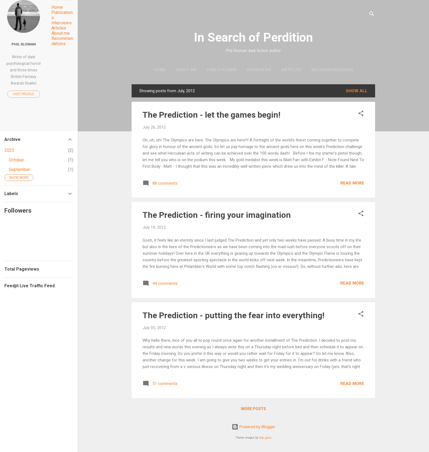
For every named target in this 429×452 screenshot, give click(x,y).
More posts (253, 409)
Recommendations (332, 69)
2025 (9, 150)
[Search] (372, 15)
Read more (352, 183)
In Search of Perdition (253, 37)
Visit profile (23, 94)
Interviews (259, 69)
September (19, 169)
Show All (356, 90)
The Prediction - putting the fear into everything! (233, 315)
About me (186, 69)
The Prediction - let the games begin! (211, 115)
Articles (291, 69)
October (16, 160)
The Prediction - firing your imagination (217, 215)
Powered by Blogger (253, 426)
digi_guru (265, 437)
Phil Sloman (23, 44)
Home (159, 69)
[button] (361, 114)
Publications (222, 69)
